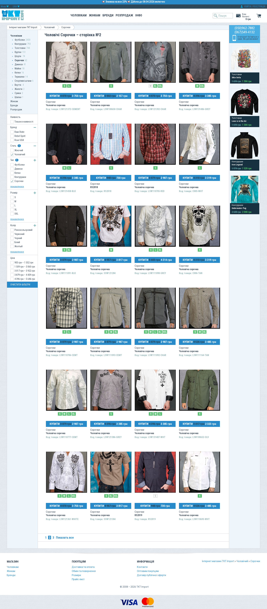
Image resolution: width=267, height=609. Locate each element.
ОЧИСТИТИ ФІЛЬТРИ (20, 284)
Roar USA (19, 140)
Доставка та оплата (83, 567)
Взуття (18, 85)
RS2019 (138, 515)
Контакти (142, 567)
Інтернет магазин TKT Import (23, 27)
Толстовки (20, 48)
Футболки (20, 39)
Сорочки (65, 27)
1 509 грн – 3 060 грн (25, 266)
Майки (18, 68)
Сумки (18, 93)
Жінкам (94, 15)
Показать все (65, 537)
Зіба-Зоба (236, 77)
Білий (17, 242)
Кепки (18, 72)
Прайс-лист (78, 579)
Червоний (19, 234)
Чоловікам (78, 15)
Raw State (19, 132)
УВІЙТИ (247, 6)
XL (155, 86)
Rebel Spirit (20, 136)
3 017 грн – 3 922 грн (25, 270)
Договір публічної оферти (151, 575)
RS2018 (94, 187)
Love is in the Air (239, 121)
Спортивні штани (23, 80)
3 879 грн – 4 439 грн (25, 274)
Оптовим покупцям (148, 571)
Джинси (19, 64)
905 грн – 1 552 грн (24, 262)
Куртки (18, 52)
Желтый (19, 246)
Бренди (108, 15)
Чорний (18, 238)
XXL (160, 86)
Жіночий (19, 150)
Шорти (18, 56)
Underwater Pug (239, 208)
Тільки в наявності (24, 121)
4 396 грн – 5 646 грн (25, 279)
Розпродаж (124, 15)
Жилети (18, 89)
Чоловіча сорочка (55, 105)
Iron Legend (237, 164)
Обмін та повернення (84, 571)
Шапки (18, 97)
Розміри (76, 575)
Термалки (19, 76)
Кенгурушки (20, 44)
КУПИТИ (66, 96)
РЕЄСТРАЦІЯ (259, 6)
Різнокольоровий (23, 230)
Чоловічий (49, 27)
